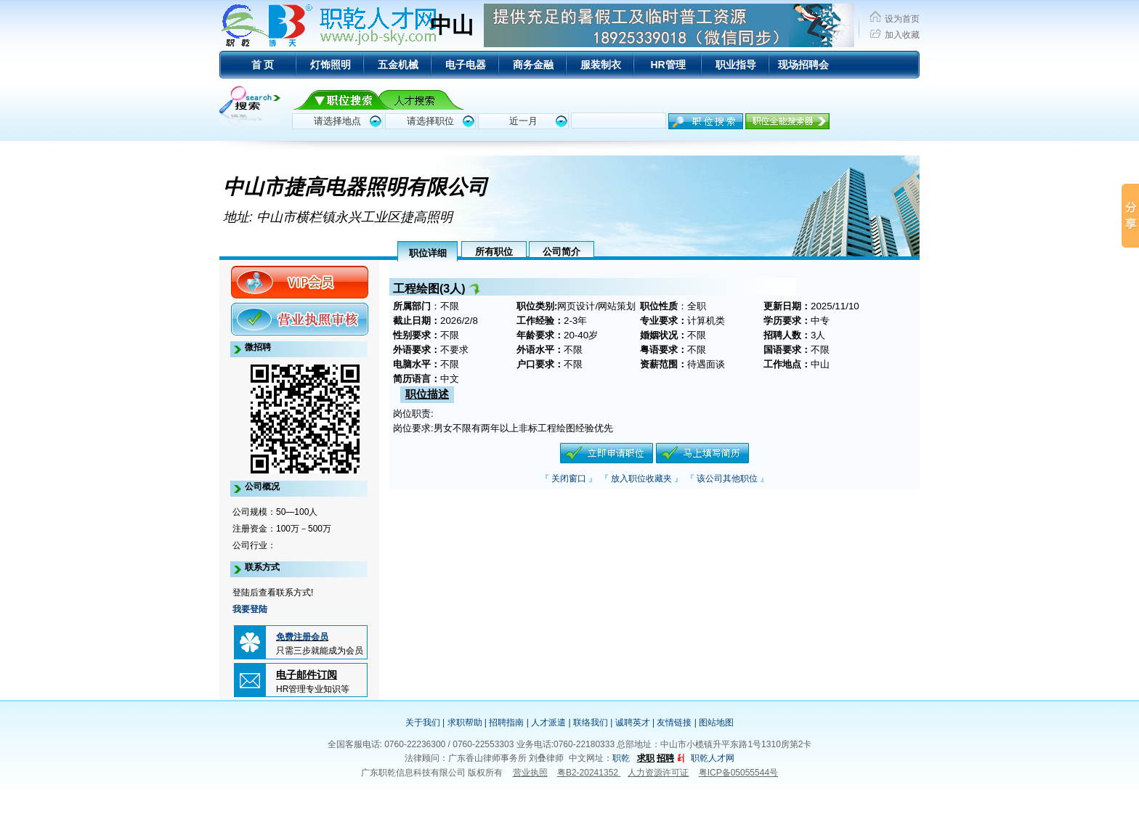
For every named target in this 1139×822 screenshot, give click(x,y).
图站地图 (716, 722)
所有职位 (494, 251)
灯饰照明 (330, 64)
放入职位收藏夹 (641, 478)
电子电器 (465, 64)
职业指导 (736, 64)
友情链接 (674, 722)
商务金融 (533, 64)
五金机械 (398, 64)
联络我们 (590, 722)
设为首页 (902, 19)
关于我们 (422, 722)
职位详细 (428, 253)
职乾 (621, 758)
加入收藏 (902, 35)
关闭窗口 (568, 478)
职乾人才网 (712, 758)
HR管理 (667, 64)
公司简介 (561, 251)
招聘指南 (506, 722)
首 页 (263, 64)
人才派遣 (548, 722)
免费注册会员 (302, 637)
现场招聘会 (803, 64)
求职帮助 (464, 722)
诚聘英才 (632, 722)
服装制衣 (600, 64)
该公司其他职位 (727, 478)
